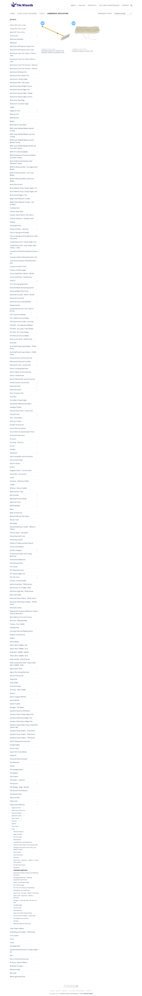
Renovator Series (16, 608)
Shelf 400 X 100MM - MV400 (19, 652)
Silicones (14, 821)
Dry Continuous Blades (18, 315)
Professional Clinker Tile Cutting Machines (21, 555)
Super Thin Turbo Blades (18, 752)
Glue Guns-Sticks (15, 421)
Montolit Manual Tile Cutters (19, 516)
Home (12, 13)
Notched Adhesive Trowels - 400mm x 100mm (23, 528)
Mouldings (13, 523)
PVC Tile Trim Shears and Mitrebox (23, 888)
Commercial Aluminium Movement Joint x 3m (24, 252)
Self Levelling (14, 642)
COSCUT (13, 281)
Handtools (13, 453)
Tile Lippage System (16, 769)
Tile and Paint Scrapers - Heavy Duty (24, 916)
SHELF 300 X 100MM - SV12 (19, 649)
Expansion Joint (15, 386)
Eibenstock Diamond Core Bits (20, 361)
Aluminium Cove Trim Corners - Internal (23, 69)
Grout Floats (17, 852)
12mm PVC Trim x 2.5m (18, 29)
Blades (12, 121)
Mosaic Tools (14, 520)
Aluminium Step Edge (17, 100)
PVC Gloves (14, 567)
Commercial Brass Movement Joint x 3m (23, 257)
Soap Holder (14, 683)
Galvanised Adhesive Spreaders (20, 404)
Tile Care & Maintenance (110, 5)
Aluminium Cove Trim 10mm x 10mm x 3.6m (23, 54)
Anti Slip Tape (17, 837)
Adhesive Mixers (18, 831)
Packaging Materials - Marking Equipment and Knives (22, 879)
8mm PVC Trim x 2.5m (17, 32)
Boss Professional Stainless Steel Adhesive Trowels (21, 162)
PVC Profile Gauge (18, 885)
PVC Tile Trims (15, 577)
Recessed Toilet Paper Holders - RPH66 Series (23, 603)
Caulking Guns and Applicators (22, 842)
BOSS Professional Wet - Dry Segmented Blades (23, 168)
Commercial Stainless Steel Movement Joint (23, 262)
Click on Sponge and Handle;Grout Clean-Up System (24, 237)
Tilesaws (16, 921)
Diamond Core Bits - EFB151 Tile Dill (22, 295)
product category (16, 550)
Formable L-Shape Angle (18, 400)
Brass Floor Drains (16, 184)
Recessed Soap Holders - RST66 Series (23, 598)
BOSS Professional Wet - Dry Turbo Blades (22, 174)
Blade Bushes (14, 118)
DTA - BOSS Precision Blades (19, 318)
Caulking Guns (15, 208)
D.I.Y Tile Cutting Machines (19, 284)
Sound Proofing (15, 686)
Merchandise (14, 495)
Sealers (12, 638)
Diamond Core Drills (17, 298)
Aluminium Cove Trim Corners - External (23, 65)
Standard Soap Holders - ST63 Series (22, 731)
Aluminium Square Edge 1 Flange (21, 93)
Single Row (13, 679)
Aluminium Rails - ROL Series (19, 83)
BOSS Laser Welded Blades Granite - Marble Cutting (22, 141)
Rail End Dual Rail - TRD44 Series (21, 584)
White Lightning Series (17, 977)
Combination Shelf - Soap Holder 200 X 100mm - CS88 (23, 246)
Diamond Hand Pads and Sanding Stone (25, 845)
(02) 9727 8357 (88, 993)
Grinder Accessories (17, 425)
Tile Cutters (15, 826)
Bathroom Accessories (18, 810)
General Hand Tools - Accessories (21, 411)
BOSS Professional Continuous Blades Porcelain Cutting (23, 156)
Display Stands (15, 305)
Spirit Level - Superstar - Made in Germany (23, 897)
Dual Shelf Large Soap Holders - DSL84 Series (23, 347)
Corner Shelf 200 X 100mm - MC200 (22, 274)
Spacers (12, 693)
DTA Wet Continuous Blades (19, 336)
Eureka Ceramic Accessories (19, 383)
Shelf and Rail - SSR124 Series (20, 659)
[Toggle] (37, 36)
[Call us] (74, 986)
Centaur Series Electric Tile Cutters (22, 215)
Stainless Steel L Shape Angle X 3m (21, 714)
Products (93, 5)
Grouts (12, 446)
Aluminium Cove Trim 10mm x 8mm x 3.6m (23, 60)
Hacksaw (16, 857)
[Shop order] (123, 13)
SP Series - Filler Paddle (18, 690)
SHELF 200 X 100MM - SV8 (18, 645)
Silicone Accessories (17, 676)
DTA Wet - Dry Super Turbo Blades (21, 329)
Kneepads (16, 867)
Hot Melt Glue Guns (19, 865)
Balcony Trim (14, 114)
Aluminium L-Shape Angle (18, 79)
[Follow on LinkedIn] (77, 986)
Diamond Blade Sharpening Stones (22, 288)
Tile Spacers (14, 784)
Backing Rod (17, 839)
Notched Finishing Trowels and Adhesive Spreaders (25, 874)
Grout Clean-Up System (18, 428)
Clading (12, 222)
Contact (125, 5)
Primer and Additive (17, 547)
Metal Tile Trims (15, 502)
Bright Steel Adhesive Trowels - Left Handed (22, 203)
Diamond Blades (17, 813)
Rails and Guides (15, 595)
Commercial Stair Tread (18, 267)
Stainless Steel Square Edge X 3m (21, 721)
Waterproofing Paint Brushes (22, 923)
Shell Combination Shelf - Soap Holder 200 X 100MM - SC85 (23, 664)
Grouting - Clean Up (16, 442)
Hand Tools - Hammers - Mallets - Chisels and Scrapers (26, 861)
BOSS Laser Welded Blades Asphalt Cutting (22, 129)
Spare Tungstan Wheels (18, 697)
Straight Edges (15, 745)
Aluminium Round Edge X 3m (20, 90)
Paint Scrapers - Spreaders (19, 533)
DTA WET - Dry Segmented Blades (21, 325)
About (74, 5)
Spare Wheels (14, 700)
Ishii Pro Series (15, 463)
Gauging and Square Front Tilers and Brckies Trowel (24, 848)
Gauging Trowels (15, 407)
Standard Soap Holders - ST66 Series (22, 734)
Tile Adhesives (15, 762)
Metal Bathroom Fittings (18, 499)
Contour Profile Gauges (18, 270)
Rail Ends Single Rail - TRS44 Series (21, 591)
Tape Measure (17, 910)
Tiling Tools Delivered (27, 13)
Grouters (13, 439)
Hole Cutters (15, 818)
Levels (12, 478)
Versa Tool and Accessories (19, 959)
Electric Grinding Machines (19, 369)
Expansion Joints (15, 390)
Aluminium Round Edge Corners (21, 86)
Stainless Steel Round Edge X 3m (21, 718)
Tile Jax (12, 766)
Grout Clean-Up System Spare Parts (22, 432)
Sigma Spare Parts (16, 669)
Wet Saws (13, 973)
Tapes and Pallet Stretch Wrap (22, 913)
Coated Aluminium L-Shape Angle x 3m (23, 242)
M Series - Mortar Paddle (18, 488)
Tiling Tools (14, 801)
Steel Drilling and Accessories (20, 741)
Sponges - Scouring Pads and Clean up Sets (25, 901)
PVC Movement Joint (17, 570)
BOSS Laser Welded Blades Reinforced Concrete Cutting (23, 147)
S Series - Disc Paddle (17, 624)
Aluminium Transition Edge (19, 104)
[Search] (131, 5)
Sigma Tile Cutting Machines (19, 672)
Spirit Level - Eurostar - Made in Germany (26, 893)
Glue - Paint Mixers (16, 418)
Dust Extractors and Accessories (21, 358)
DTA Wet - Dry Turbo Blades (19, 332)
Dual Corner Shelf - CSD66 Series (21, 339)
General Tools (14, 414)
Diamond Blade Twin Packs (19, 291)
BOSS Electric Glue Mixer (18, 125)
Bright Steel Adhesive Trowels (20, 199)
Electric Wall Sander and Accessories (22, 379)
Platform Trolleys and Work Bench (21, 543)
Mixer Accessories (16, 513)
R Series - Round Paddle (18, 581)
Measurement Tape (16, 492)
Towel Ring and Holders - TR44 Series (22, 932)
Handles (13, 449)
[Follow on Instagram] (68, 986)
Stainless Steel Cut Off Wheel (20, 711)
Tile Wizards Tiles (16, 794)
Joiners (12, 467)
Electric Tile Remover (17, 376)
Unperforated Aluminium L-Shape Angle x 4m (24, 951)
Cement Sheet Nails (16, 211)
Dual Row (13, 343)
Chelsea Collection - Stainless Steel (21, 218)
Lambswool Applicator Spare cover (82, 51)
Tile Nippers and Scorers (20, 918)
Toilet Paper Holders (17, 928)
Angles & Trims (15, 111)
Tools (42, 13)
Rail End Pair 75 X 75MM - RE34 (20, 588)
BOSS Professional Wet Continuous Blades (22, 180)
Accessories (14, 36)
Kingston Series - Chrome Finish (21, 471)
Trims (12, 939)
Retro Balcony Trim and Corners (21, 617)
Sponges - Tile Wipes (17, 707)
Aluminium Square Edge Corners (21, 97)
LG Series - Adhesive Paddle (19, 481)
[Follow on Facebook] (65, 986)
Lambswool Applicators (20, 870)
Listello (12, 485)
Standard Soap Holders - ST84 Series (22, 738)
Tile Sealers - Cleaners (17, 780)
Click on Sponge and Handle (19, 233)
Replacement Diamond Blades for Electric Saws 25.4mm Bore (24, 612)
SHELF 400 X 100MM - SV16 (19, 656)
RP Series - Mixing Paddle (18, 621)
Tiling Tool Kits (15, 798)
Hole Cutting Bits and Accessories (21, 456)
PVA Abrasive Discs (16, 563)
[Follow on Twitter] (71, 986)
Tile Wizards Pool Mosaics (19, 791)
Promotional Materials (17, 560)
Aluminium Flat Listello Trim (19, 76)
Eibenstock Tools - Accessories (20, 365)
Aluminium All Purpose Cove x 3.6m (22, 50)
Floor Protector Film (17, 393)
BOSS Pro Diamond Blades (19, 152)
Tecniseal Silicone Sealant (18, 759)
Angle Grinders (18, 834)
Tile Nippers (14, 773)
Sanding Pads (14, 628)
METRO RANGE (15, 506)
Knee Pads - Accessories (18, 474)
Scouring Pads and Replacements (21, 631)
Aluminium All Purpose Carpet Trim (22, 46)
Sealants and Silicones (17, 635)
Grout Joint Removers (17, 435)
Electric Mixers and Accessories (20, 372)
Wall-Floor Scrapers (16, 966)
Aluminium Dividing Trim (18, 72)
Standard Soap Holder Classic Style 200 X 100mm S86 (24, 726)
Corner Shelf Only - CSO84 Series (21, 277)
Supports (13, 755)
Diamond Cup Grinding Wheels (20, 302)
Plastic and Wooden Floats (21, 882)
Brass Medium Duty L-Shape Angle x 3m (23, 192)
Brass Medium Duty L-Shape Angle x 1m (23, 188)
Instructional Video (16, 460)
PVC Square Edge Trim (17, 574)
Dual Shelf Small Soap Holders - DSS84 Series (23, 353)
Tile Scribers (14, 777)
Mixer (12, 509)
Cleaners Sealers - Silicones (19, 229)
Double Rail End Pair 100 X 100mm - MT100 (22, 310)
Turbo (12, 943)
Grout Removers (18, 855)
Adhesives (13, 43)
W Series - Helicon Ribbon (18, 962)
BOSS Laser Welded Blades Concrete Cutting (22, 135)
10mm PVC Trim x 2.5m (18, 25)
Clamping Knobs (15, 226)
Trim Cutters (14, 936)
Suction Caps (14, 748)
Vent (11, 955)
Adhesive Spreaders (17, 39)
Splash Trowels (15, 704)
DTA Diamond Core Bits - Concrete (21, 322)
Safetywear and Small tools (21, 890)
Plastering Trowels (16, 540)
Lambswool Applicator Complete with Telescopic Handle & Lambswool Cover (53, 51)
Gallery (82, 5)
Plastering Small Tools (17, 536)
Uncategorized (15, 946)
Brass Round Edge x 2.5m (18, 195)
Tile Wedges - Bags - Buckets (19, 787)
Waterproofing (15, 969)
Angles (12, 107)
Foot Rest (13, 397)
